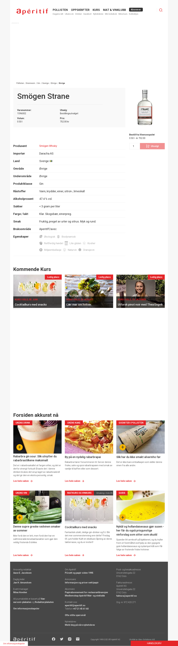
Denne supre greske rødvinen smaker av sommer (36, 528)
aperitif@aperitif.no (75, 605)
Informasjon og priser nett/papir (82, 582)
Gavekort (87, 14)
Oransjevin (89, 249)
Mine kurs (123, 14)
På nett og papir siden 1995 (79, 573)
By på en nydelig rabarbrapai (83, 457)
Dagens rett (58, 14)
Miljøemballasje (52, 249)
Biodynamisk (69, 236)
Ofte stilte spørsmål (75, 615)
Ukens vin (69, 14)
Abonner (136, 9)
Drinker (78, 14)
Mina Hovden (20, 592)
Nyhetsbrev (98, 14)
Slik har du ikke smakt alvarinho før (138, 457)
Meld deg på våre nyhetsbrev (80, 625)
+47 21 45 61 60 (81, 608)
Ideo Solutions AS (146, 639)
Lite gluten (75, 243)
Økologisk (49, 236)
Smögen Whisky (48, 145)
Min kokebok (111, 14)
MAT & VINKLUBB (114, 9)
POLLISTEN (60, 9)
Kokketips (133, 14)
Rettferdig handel (53, 243)
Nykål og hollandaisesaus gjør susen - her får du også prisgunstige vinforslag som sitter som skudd (140, 530)
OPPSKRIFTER (80, 9)
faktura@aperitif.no (126, 596)
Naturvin (72, 249)
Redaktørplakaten (44, 602)
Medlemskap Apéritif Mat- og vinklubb (85, 595)
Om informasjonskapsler (26, 608)
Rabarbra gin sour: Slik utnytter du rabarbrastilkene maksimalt (35, 458)
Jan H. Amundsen (22, 582)
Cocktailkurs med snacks (81, 527)
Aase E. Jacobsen (22, 573)
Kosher (91, 243)
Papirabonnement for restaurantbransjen (86, 592)
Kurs (96, 9)
